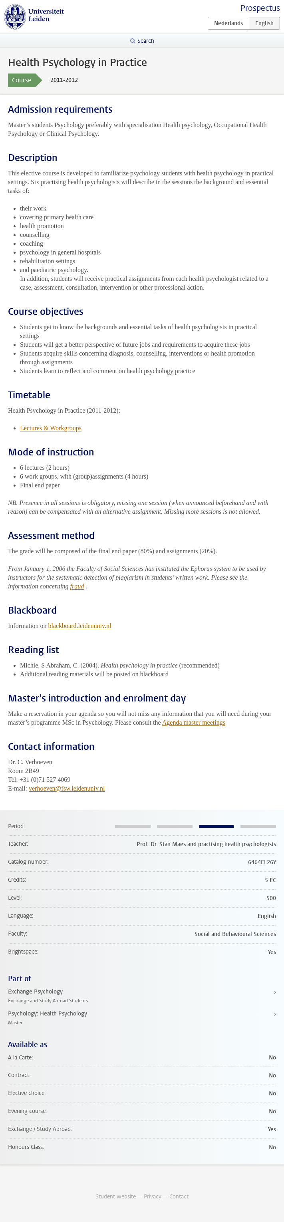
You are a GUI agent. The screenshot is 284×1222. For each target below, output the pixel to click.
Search (145, 41)
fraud (77, 586)
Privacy (152, 1196)
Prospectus (260, 8)
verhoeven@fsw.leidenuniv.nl (67, 788)
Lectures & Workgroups (50, 428)
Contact (179, 1196)
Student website (115, 1196)
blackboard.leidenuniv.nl (79, 625)
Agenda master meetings (193, 722)
